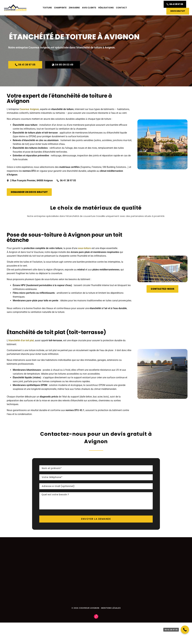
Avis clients (89, 7)
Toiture (47, 7)
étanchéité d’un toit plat (21, 340)
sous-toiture (84, 248)
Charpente (60, 7)
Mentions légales (111, 608)
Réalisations (106, 7)
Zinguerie (74, 7)
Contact (121, 7)
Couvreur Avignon (29, 109)
